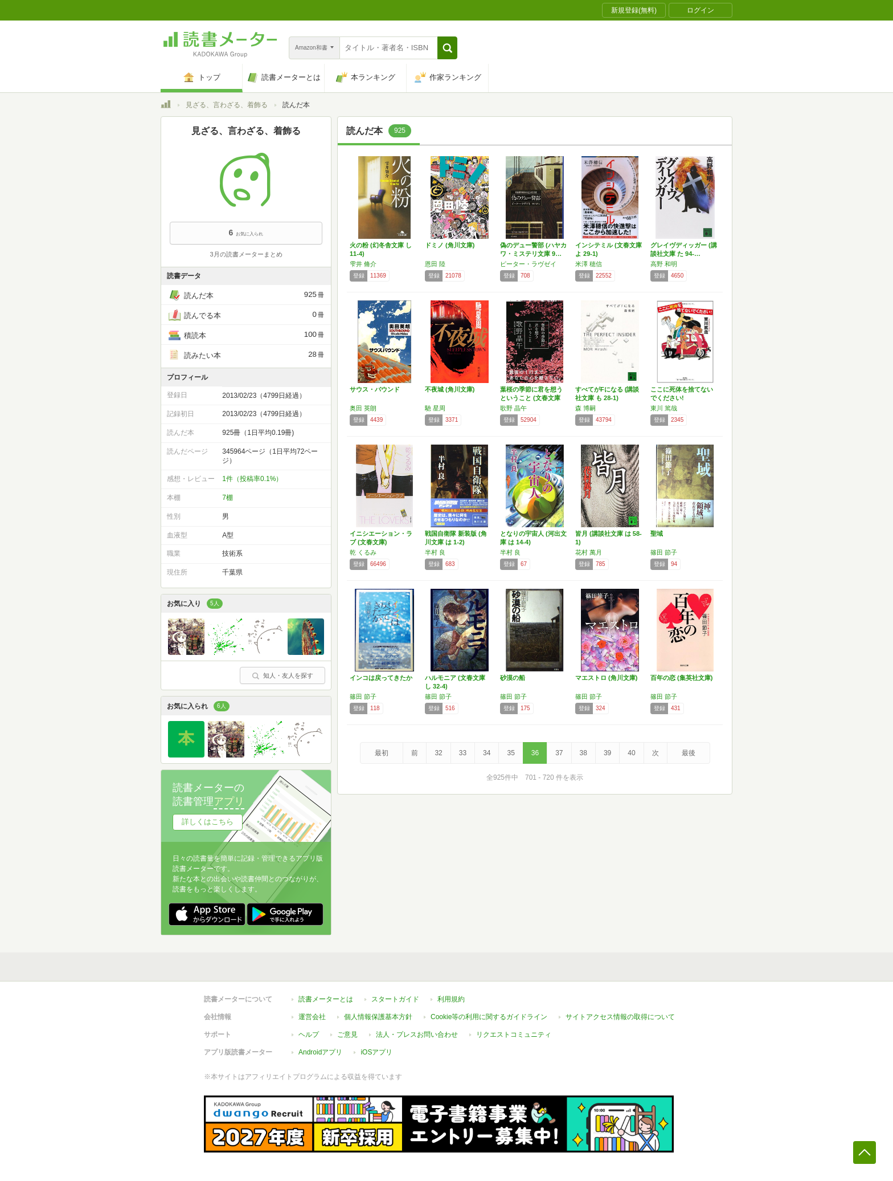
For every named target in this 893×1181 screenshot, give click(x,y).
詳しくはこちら (208, 821)
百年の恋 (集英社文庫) (681, 677)
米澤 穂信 (588, 263)
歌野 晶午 (513, 408)
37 (559, 753)
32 (438, 753)
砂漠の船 (512, 677)
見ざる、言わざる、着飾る (227, 105)
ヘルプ (308, 1034)
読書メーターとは (325, 999)
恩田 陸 (435, 263)
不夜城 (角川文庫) (449, 389)
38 (583, 753)
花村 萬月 (588, 552)
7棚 (227, 498)
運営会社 (312, 1016)
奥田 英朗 (363, 408)
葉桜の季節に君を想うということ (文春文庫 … (531, 398)
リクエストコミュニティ (513, 1034)
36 (535, 753)
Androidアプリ (320, 1052)
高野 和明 (663, 263)
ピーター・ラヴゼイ (528, 263)
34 (486, 753)
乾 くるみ (363, 552)
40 (631, 753)
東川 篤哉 (663, 408)
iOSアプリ (376, 1052)
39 (607, 753)
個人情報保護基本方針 (378, 1016)
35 (510, 753)
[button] (447, 47)
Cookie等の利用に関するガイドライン (489, 1016)
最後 (688, 753)
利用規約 (451, 999)
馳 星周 (435, 408)
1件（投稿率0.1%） (252, 479)
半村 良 (435, 552)
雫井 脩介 (363, 263)
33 (462, 753)
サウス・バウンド (375, 389)
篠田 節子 (663, 552)
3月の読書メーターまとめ (246, 254)
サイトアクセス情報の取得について (620, 1016)
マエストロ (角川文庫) (606, 677)
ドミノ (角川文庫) (449, 245)
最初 (381, 753)
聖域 (656, 533)
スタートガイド (395, 999)
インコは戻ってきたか (381, 677)
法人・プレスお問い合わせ (417, 1034)
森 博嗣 (585, 408)
